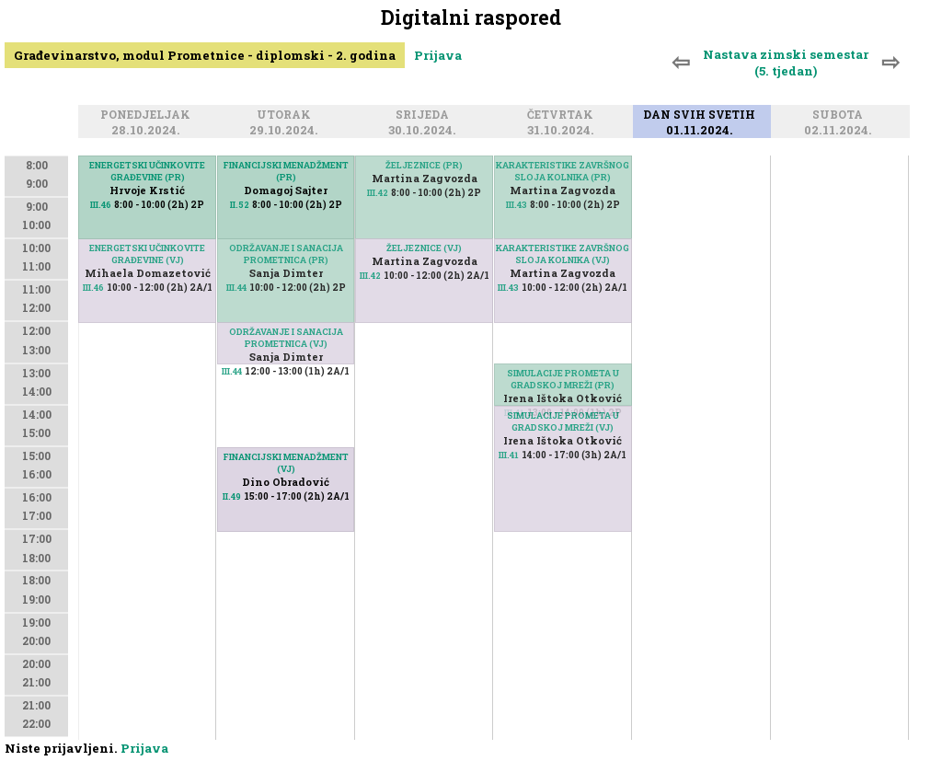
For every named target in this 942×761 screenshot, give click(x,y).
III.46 (93, 288)
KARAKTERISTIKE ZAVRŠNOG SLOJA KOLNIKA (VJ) (562, 254)
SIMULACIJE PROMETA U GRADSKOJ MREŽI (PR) (563, 379)
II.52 (239, 205)
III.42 (377, 193)
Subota (840, 115)
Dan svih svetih (702, 115)
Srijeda (425, 115)
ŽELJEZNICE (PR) (424, 165)
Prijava (438, 55)
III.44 (236, 288)
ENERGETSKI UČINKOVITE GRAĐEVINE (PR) (147, 171)
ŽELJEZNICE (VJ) (424, 248)
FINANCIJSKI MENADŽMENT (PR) (286, 171)
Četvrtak (563, 115)
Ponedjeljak (148, 115)
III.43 (516, 205)
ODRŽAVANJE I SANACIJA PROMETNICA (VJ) (286, 338)
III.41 (509, 455)
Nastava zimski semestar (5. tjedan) (785, 62)
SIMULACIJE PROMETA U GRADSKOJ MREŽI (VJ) (563, 421)
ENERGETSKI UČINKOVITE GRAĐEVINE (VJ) (147, 254)
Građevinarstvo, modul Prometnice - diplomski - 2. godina (205, 55)
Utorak (286, 115)
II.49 (232, 496)
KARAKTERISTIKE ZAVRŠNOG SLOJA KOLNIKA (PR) (562, 171)
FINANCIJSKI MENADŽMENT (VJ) (286, 463)
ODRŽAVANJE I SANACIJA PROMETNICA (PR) (286, 254)
